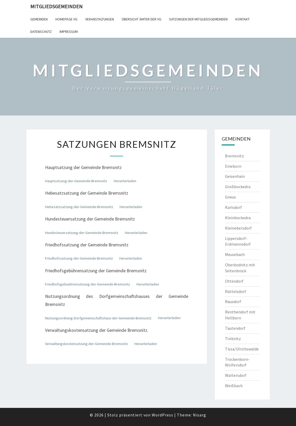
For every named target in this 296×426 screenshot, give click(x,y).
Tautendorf (235, 328)
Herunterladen (125, 181)
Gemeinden (39, 19)
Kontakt (242, 19)
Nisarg (199, 414)
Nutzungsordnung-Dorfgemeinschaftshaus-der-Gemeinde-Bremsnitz (98, 318)
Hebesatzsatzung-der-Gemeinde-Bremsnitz (79, 206)
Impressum (69, 31)
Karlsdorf (233, 207)
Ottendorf (234, 281)
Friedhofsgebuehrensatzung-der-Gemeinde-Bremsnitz (87, 284)
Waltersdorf (236, 375)
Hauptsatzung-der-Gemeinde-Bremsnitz (76, 181)
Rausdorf (233, 301)
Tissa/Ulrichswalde (242, 348)
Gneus (230, 197)
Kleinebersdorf (238, 228)
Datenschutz (41, 31)
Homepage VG (66, 19)
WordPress (162, 414)
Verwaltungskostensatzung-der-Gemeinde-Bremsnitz (86, 343)
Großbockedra (237, 186)
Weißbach (234, 385)
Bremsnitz (234, 155)
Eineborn (233, 166)
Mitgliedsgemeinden (56, 6)
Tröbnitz (233, 338)
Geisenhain (235, 176)
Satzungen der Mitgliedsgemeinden (198, 19)
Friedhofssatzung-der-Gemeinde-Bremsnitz (79, 258)
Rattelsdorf (235, 291)
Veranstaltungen (99, 19)
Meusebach (235, 254)
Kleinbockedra (238, 217)
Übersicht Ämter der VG (141, 19)
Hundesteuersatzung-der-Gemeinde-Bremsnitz (81, 232)
